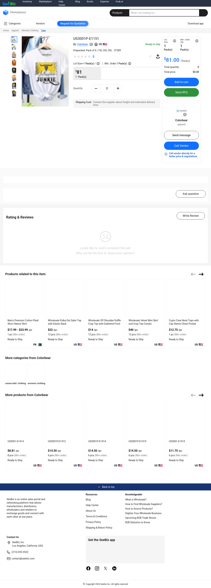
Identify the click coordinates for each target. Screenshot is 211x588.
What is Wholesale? (135, 499)
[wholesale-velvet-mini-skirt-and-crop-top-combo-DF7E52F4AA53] (145, 298)
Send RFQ (181, 92)
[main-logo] (14, 15)
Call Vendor (181, 145)
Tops (43, 30)
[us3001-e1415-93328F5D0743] (186, 419)
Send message (181, 135)
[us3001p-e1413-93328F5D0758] (65, 419)
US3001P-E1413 (57, 441)
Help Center (92, 505)
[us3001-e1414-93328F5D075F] (24, 419)
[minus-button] (96, 88)
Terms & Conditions (96, 516)
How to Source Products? (139, 508)
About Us (91, 510)
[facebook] (88, 569)
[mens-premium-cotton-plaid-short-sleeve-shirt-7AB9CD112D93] (24, 298)
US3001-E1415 (177, 441)
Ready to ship (152, 44)
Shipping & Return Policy (99, 527)
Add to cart (181, 82)
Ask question (191, 193)
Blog (88, 499)
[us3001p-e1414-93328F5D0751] (105, 419)
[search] (168, 12)
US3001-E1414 (16, 441)
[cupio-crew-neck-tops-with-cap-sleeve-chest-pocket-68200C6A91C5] (186, 298)
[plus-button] (118, 88)
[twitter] (105, 569)
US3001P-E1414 (97, 441)
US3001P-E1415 (137, 441)
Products (119, 13)
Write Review (191, 215)
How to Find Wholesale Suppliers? (143, 504)
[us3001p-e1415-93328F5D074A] (145, 419)
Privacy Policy (93, 522)
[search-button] (203, 12)
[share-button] (157, 56)
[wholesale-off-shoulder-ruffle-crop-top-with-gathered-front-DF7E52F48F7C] (105, 298)
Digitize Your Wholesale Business (143, 513)
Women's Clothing (30, 30)
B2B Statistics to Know (137, 522)
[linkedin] (114, 569)
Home (6, 30)
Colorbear (82, 44)
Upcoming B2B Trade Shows (140, 517)
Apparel (15, 30)
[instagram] (97, 569)
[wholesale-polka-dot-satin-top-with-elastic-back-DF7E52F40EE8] (65, 298)
